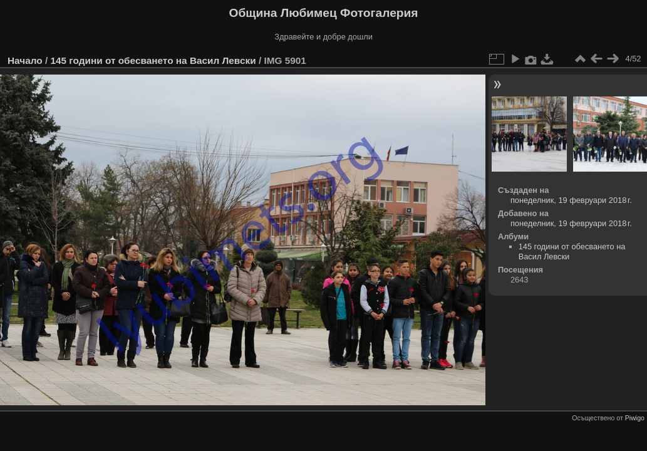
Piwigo (634, 418)
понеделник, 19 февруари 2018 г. (571, 200)
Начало (25, 60)
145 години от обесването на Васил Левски (153, 60)
